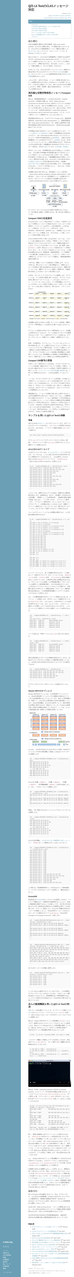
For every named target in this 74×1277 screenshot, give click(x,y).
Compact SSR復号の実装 (40, 30)
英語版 (65, 147)
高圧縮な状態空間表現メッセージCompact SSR (46, 26)
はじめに (35, 24)
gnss (69, 13)
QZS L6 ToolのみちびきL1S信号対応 (43, 1245)
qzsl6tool (61, 18)
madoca (62, 15)
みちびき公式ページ (54, 452)
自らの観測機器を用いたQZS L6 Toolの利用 (45, 34)
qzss (65, 18)
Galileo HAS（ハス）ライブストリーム (45, 1247)
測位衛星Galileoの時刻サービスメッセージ (46, 1242)
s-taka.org (8, 1242)
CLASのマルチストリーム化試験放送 (44, 1231)
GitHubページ (41, 423)
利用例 (56, 138)
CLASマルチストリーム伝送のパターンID (45, 1227)
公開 (37, 53)
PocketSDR (39, 899)
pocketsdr (50, 18)
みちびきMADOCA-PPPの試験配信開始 (44, 1251)
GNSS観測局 (7, 1255)
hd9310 (57, 15)
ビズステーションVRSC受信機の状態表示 (52, 370)
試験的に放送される (36, 161)
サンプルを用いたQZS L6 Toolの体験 (43, 32)
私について (6, 1264)
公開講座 (6, 1259)
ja (7, 1272)
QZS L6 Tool (32, 51)
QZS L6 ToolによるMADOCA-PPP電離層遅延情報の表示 (50, 1233)
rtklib (69, 18)
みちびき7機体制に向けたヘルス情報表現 (46, 1240)
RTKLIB (30, 1012)
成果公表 (6, 1253)
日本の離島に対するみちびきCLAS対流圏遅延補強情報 (50, 1258)
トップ (5, 1251)
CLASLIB (59, 72)
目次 (30, 21)
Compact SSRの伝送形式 (40, 28)
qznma (56, 18)
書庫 (4, 1268)
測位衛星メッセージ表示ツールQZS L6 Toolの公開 (48, 1262)
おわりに (35, 36)
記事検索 (6, 1266)
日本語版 (59, 147)
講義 (4, 1257)
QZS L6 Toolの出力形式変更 (41, 1238)
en (10, 1272)
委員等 (5, 1262)
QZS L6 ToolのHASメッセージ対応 (43, 1249)
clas (53, 15)
